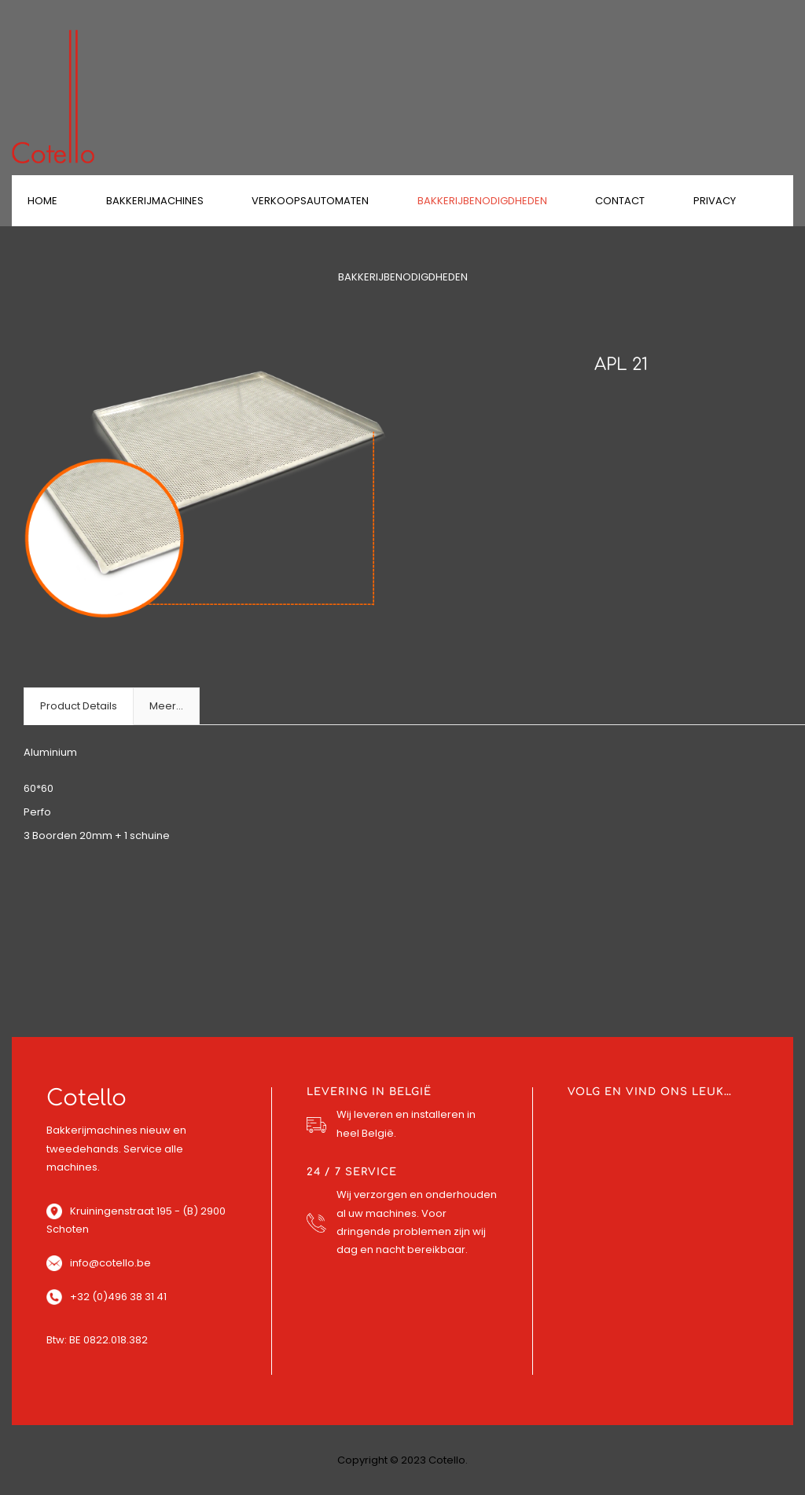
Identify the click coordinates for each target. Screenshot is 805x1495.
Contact (620, 200)
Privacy (714, 200)
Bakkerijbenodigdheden (482, 200)
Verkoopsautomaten (310, 200)
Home (42, 200)
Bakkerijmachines (155, 200)
